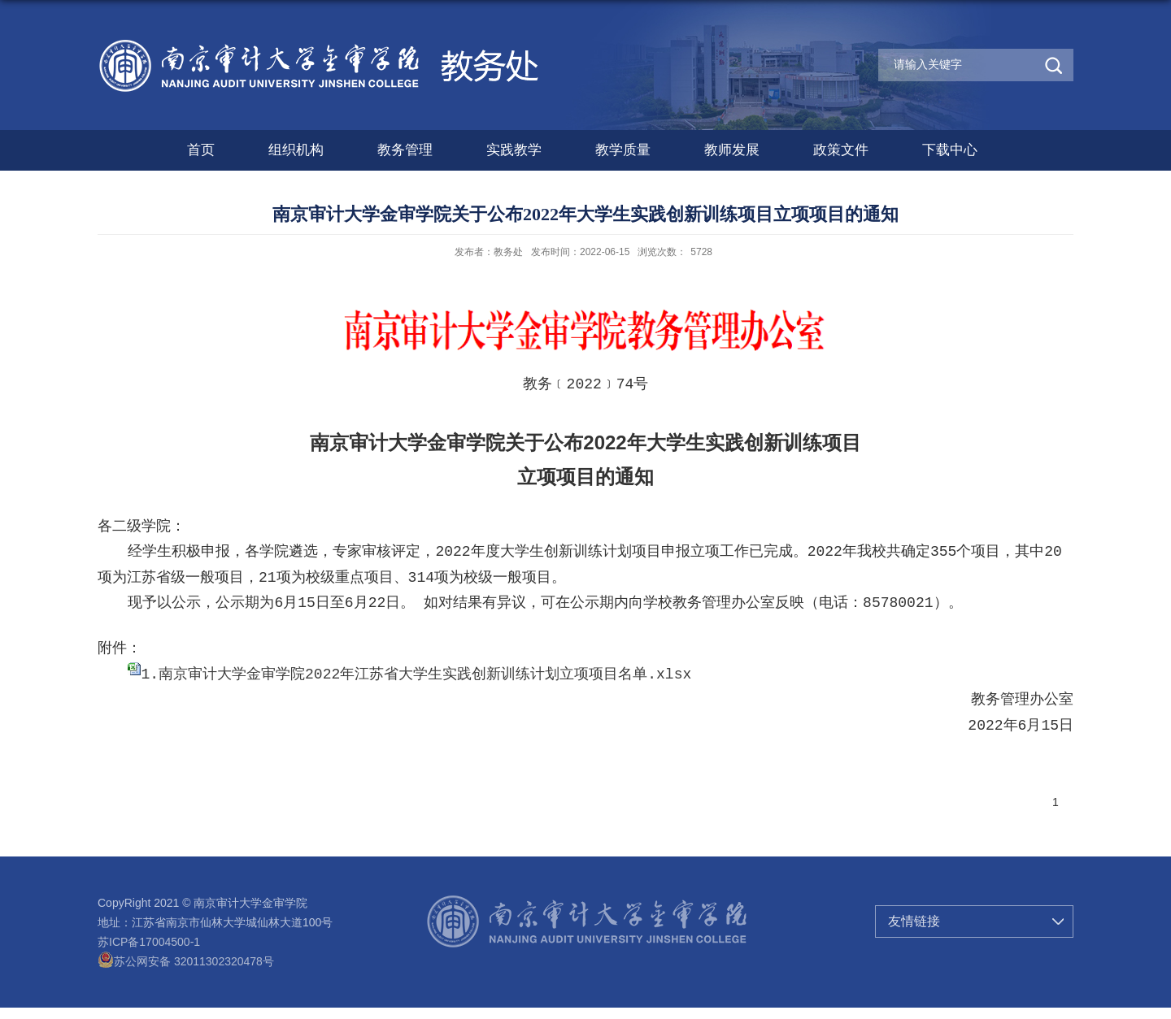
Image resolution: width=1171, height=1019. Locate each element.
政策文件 (840, 150)
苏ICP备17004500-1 (149, 941)
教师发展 (732, 150)
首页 (201, 150)
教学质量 (623, 150)
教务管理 (405, 150)
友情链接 (914, 921)
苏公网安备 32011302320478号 (186, 961)
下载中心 (949, 150)
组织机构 (296, 150)
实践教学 (514, 150)
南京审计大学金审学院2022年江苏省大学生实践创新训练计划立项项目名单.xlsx (425, 674)
